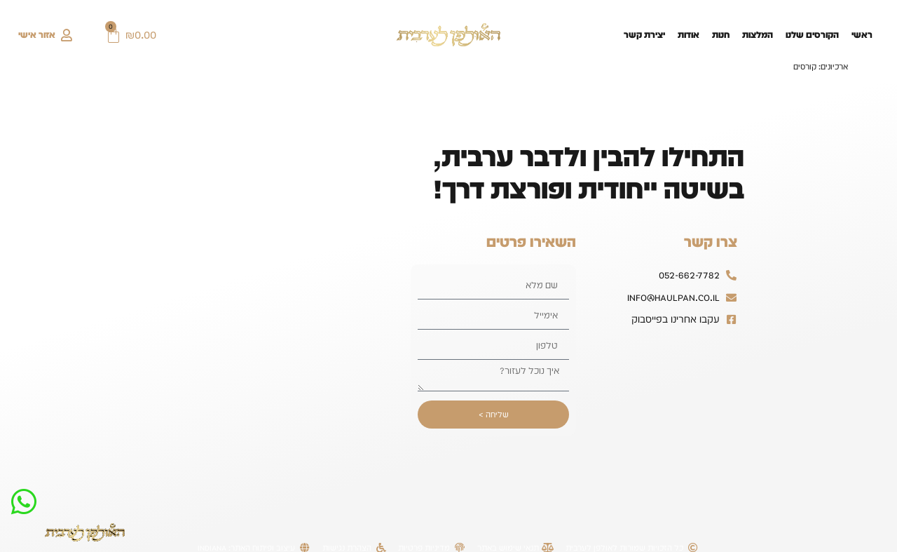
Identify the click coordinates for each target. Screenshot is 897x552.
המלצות (757, 35)
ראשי (861, 35)
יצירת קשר (644, 35)
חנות (721, 35)
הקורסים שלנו (812, 35)
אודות (688, 35)
